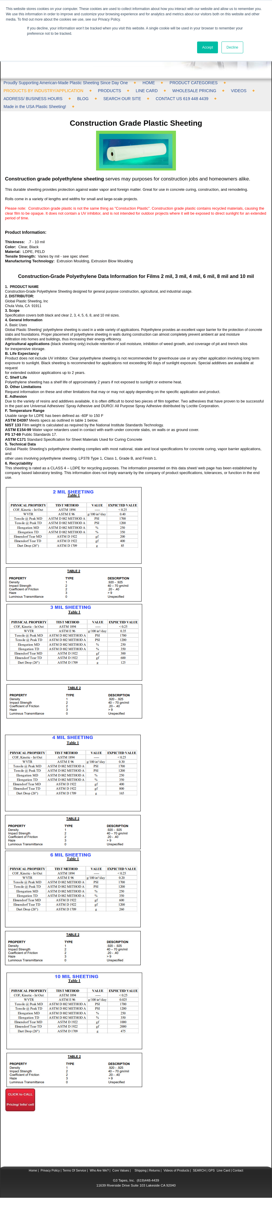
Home (33, 1170)
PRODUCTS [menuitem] (109, 90)
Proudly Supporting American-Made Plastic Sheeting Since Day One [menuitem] (66, 82)
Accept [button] (207, 47)
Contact (237, 1170)
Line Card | (224, 1170)
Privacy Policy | (50, 1170)
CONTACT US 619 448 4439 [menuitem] (182, 98)
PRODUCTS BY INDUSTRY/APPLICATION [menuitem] (43, 90)
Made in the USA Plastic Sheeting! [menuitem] (35, 106)
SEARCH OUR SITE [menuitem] (122, 98)
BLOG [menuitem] (83, 98)
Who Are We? (99, 1170)
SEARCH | (200, 1170)
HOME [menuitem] (148, 82)
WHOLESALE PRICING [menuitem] (194, 90)
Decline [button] (232, 47)
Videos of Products (176, 1170)
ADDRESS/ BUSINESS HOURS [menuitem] (33, 98)
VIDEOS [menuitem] (238, 90)
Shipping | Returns (147, 1170)
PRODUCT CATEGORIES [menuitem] (193, 82)
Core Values (120, 1170)
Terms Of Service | (75, 1170)
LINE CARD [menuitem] (147, 90)
